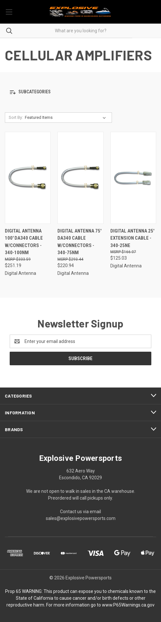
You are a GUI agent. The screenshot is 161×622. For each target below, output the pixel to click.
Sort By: (16, 117)
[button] (80, 92)
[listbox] (66, 117)
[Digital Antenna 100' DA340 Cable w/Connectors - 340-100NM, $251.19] (27, 178)
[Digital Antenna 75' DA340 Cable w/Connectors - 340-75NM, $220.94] (80, 178)
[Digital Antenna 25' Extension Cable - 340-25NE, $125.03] (133, 178)
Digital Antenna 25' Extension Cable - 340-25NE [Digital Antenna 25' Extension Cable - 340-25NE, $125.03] (132, 238)
